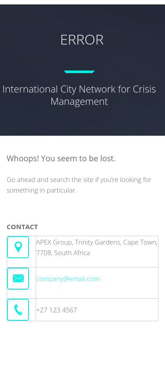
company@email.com (67, 278)
